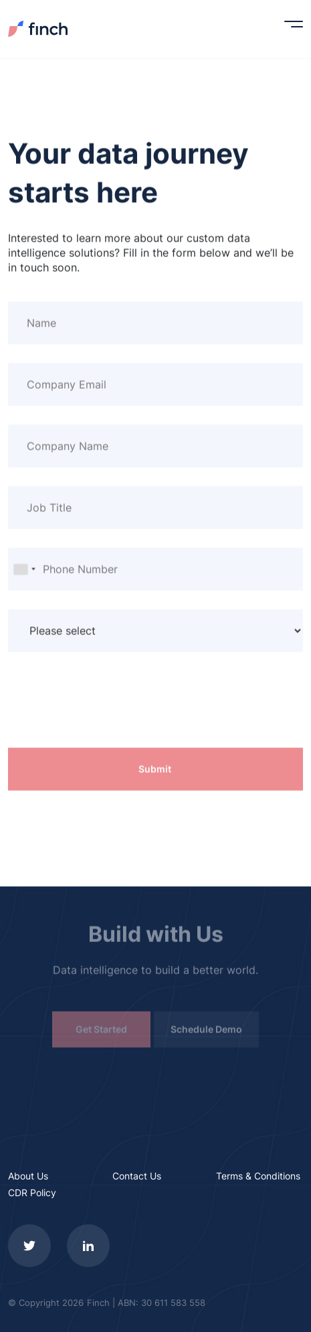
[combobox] (24, 569)
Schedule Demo (206, 1031)
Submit (154, 769)
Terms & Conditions (258, 1175)
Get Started (101, 1031)
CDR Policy (32, 1192)
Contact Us (136, 1175)
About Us (28, 1175)
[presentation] (109, 709)
